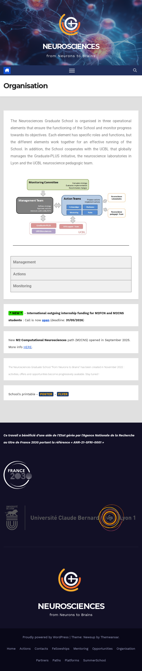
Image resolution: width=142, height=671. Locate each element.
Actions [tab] (19, 274)
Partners (42, 660)
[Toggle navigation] (72, 70)
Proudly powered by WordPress (46, 637)
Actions (24, 648)
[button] (135, 70)
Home (11, 648)
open (45, 320)
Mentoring (80, 648)
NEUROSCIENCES (71, 46)
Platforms (72, 660)
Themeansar (110, 637)
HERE (27, 347)
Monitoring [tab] (22, 286)
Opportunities (102, 648)
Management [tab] (24, 262)
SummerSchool (94, 660)
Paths (56, 660)
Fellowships (60, 648)
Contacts (41, 648)
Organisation (126, 648)
